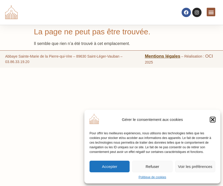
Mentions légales (162, 56)
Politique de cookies (152, 177)
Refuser (152, 166)
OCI (209, 56)
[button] (212, 119)
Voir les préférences (195, 166)
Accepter (109, 166)
